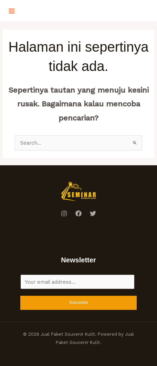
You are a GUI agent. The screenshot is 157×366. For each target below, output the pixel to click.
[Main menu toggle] (12, 11)
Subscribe (78, 302)
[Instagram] (64, 213)
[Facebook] (78, 213)
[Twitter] (93, 213)
